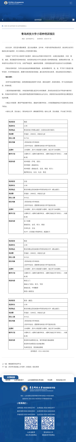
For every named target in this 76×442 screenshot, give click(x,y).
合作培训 (12, 26)
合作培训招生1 (22, 26)
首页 (5, 26)
